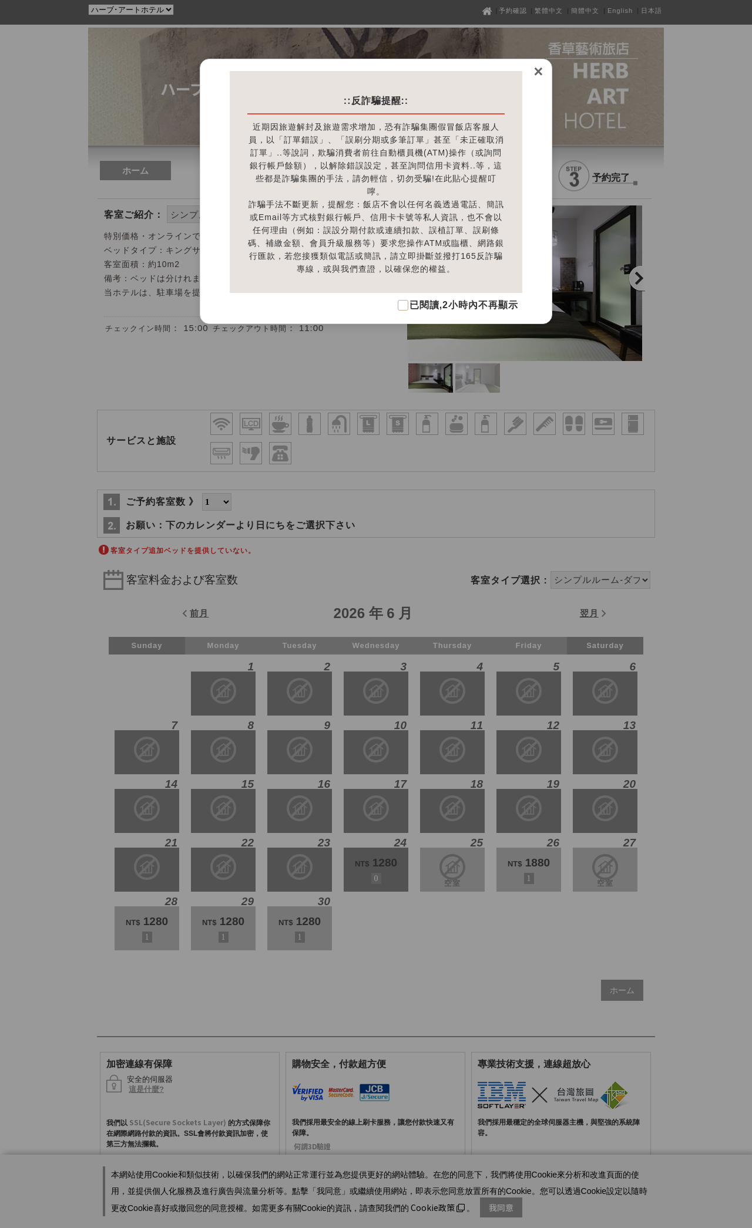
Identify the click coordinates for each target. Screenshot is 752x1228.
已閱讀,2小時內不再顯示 (463, 305)
